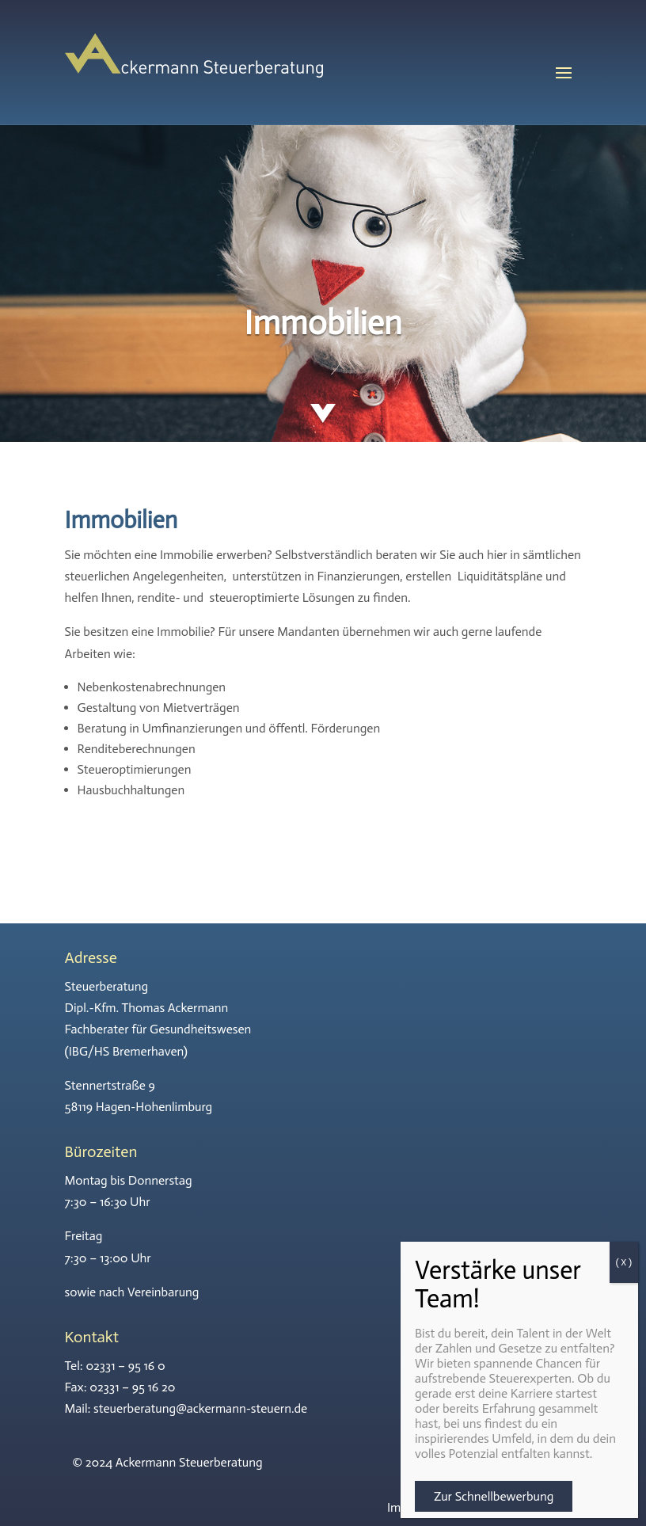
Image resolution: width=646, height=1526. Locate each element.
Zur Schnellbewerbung (493, 1496)
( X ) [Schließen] (624, 1262)
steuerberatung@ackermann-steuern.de (200, 1408)
